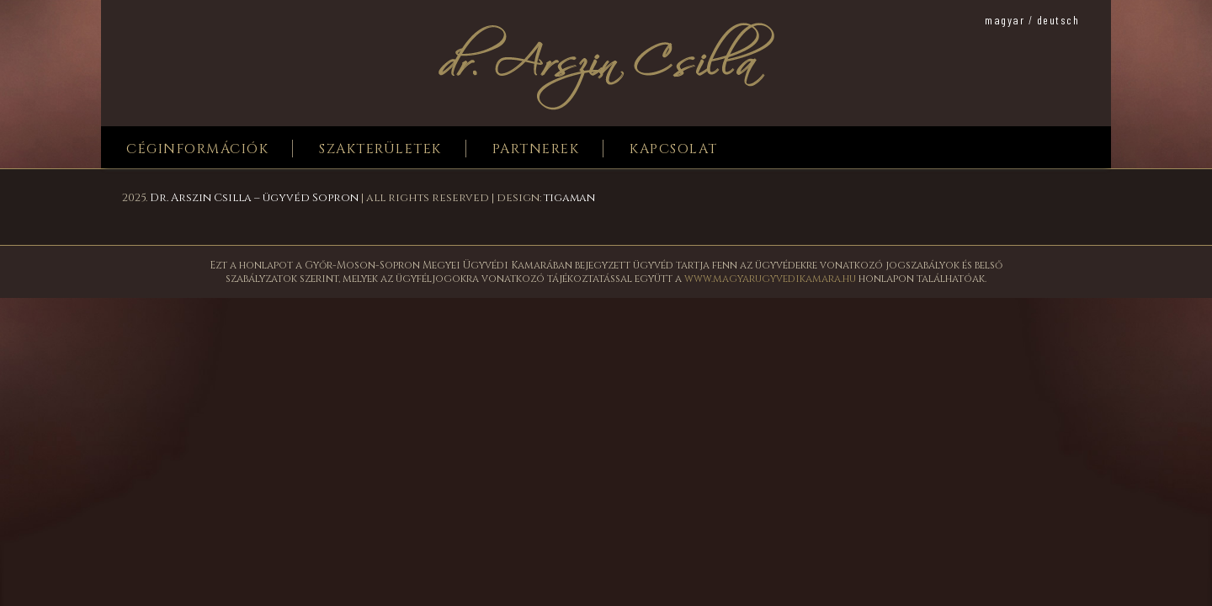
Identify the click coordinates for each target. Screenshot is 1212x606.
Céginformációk (197, 149)
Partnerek (536, 149)
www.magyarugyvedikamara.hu (770, 278)
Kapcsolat (674, 149)
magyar (1004, 20)
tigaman (569, 197)
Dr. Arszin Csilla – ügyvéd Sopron (254, 197)
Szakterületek (380, 149)
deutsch (1058, 20)
